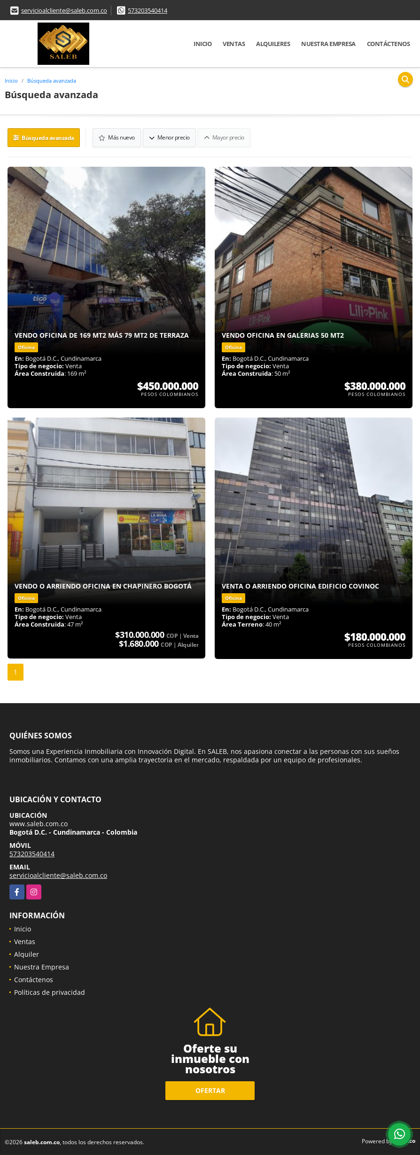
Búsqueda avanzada (51, 80)
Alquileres (273, 43)
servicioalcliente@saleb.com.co (64, 10)
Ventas (234, 43)
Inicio (202, 43)
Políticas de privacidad (49, 991)
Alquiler (26, 953)
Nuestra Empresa (328, 43)
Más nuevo (118, 137)
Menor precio (169, 137)
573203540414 (147, 10)
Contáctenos (388, 43)
